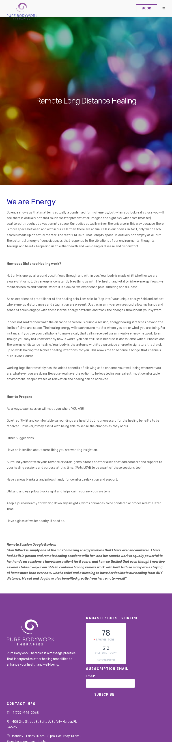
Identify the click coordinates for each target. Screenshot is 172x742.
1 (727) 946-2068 (25, 713)
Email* (110, 681)
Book (146, 8)
